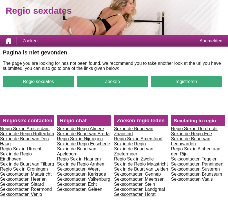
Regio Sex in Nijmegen (80, 138)
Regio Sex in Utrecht (20, 148)
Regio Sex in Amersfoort (138, 138)
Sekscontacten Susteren (195, 169)
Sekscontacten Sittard (22, 184)
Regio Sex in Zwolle (134, 159)
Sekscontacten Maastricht (26, 174)
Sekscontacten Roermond (26, 189)
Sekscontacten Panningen (197, 164)
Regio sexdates (38, 81)
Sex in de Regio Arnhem (81, 164)
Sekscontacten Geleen (79, 189)
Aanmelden (211, 40)
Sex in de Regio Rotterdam (27, 133)
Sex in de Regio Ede (191, 133)
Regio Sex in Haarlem (79, 159)
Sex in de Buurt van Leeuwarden (191, 141)
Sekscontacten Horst (135, 194)
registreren (186, 81)
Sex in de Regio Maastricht (141, 164)
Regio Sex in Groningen (24, 169)
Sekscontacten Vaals (192, 179)
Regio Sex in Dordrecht (194, 128)
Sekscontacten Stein (134, 184)
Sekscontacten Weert (78, 169)
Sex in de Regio (130, 143)
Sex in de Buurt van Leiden (141, 169)
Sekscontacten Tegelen (194, 159)
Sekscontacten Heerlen (23, 179)
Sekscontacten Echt (77, 184)
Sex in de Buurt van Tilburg (27, 164)
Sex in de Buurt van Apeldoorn (77, 151)
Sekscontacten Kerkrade (81, 174)
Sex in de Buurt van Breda (83, 133)
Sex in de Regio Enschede (83, 143)
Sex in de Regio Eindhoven (16, 156)
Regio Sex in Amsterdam (25, 128)
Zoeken (30, 40)
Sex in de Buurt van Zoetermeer (133, 151)
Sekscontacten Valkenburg (83, 179)
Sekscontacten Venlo (21, 194)
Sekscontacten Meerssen (139, 179)
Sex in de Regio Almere (80, 128)
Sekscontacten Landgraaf (139, 189)
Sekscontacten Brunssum (196, 174)
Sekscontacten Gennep (137, 174)
